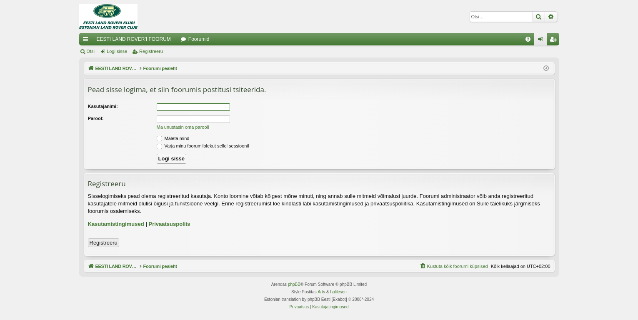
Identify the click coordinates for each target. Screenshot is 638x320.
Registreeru (151, 51)
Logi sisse (117, 51)
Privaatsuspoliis (169, 224)
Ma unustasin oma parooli (183, 127)
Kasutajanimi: (103, 106)
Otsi (91, 51)
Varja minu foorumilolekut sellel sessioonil (203, 145)
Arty (321, 292)
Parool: (96, 118)
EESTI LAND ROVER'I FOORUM (134, 39)
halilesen (338, 292)
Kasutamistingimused (116, 224)
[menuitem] (528, 39)
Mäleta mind (173, 138)
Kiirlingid (87, 40)
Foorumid (199, 39)
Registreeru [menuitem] (554, 40)
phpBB (294, 284)
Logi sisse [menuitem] (542, 40)
